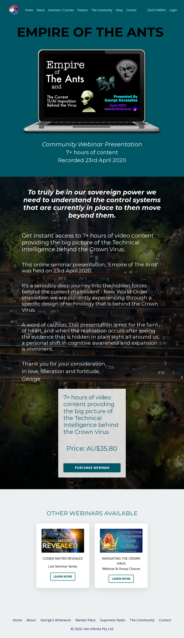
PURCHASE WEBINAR (92, 468)
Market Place (85, 621)
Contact (133, 10)
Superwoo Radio (112, 621)
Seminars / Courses (62, 10)
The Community (103, 10)
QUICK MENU (156, 10)
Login (173, 10)
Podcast (84, 10)
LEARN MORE (63, 577)
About (41, 10)
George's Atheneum (55, 621)
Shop (121, 10)
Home (29, 10)
